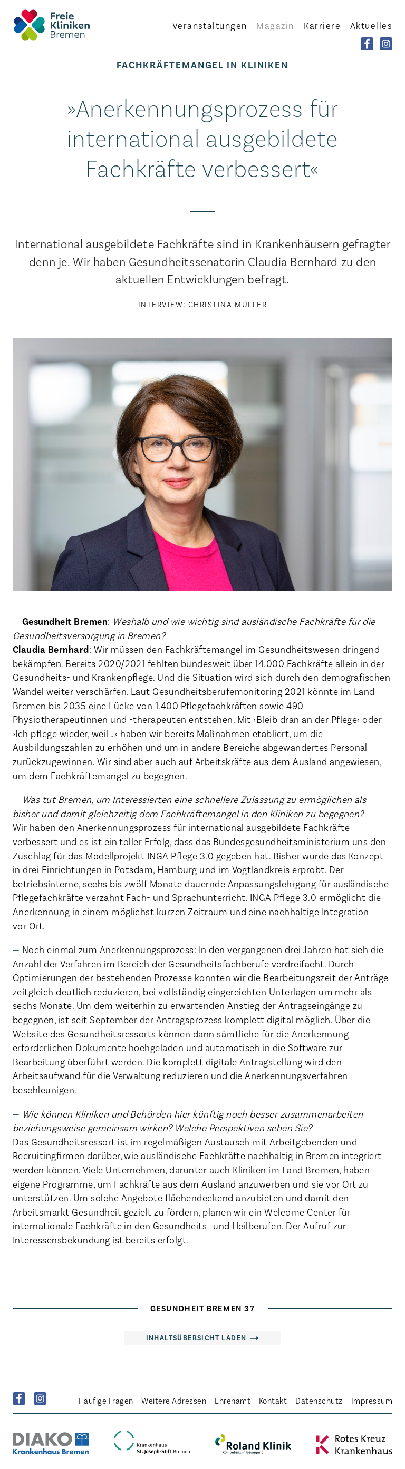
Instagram (40, 1398)
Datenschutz (318, 1400)
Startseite (71, 25)
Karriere (322, 25)
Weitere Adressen (173, 1400)
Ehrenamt (232, 1400)
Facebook (19, 1398)
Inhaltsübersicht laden (196, 1337)
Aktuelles (371, 25)
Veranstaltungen (209, 25)
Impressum (371, 1400)
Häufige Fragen (106, 1400)
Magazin (275, 25)
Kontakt (273, 1400)
